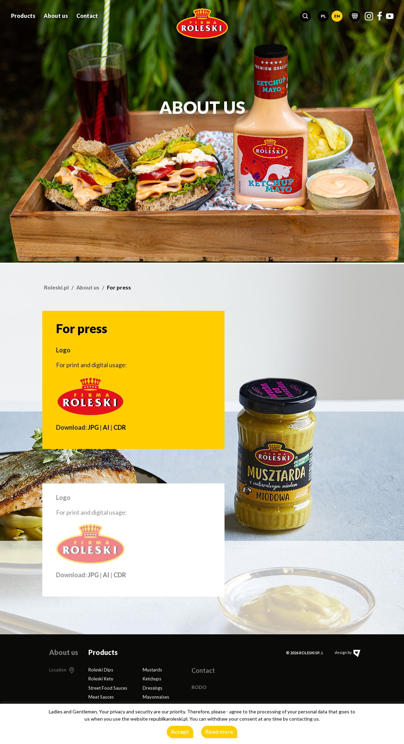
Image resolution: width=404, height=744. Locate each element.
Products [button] (23, 14)
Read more (219, 731)
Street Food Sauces (107, 688)
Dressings (152, 688)
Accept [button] (180, 731)
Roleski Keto (100, 678)
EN (337, 14)
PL (323, 14)
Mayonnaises (156, 697)
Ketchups (152, 678)
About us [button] (56, 14)
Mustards (152, 669)
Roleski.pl (56, 287)
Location (57, 669)
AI (106, 427)
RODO (199, 687)
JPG (93, 427)
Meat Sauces (101, 697)
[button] (305, 14)
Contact (87, 14)
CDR (119, 427)
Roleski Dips (100, 669)
